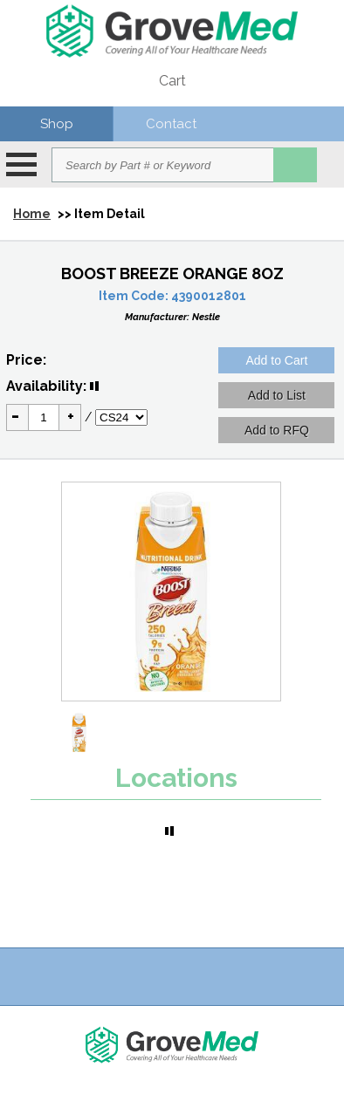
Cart (172, 80)
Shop (56, 124)
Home (32, 214)
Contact (171, 124)
